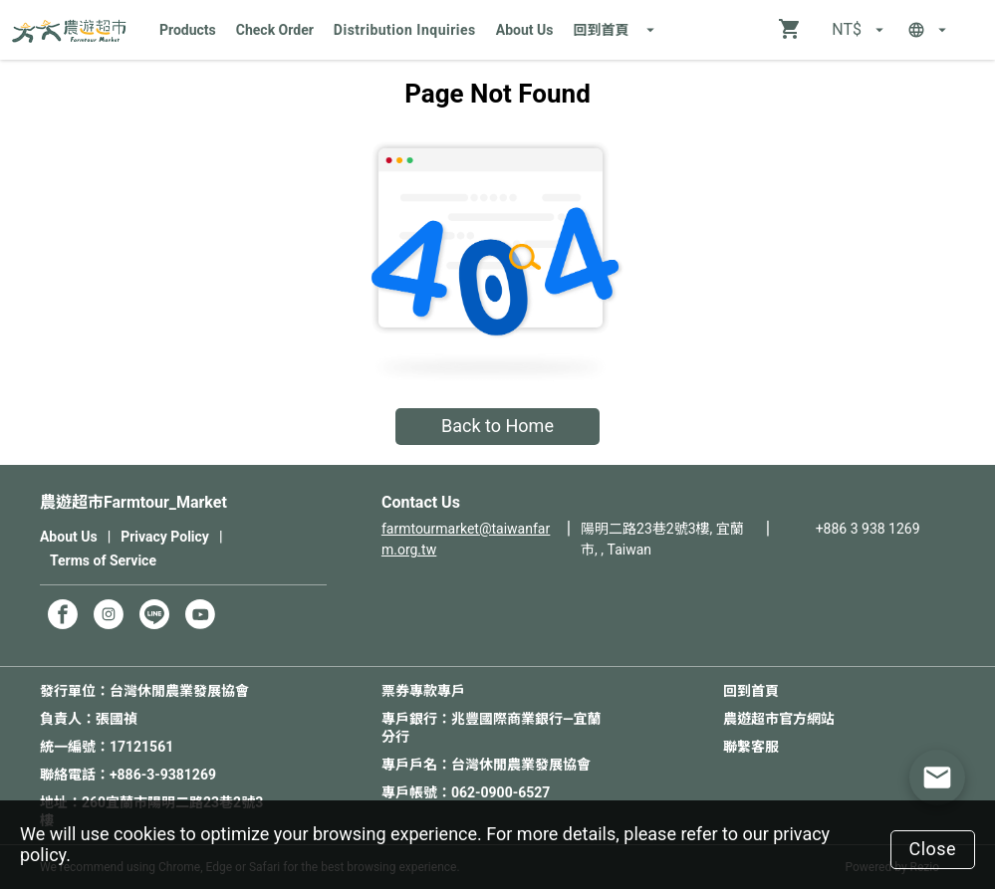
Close (932, 848)
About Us (525, 30)
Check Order (275, 30)
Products (187, 30)
